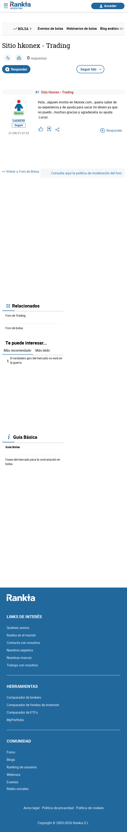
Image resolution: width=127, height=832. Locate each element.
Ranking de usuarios (22, 767)
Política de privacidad (58, 808)
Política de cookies (90, 808)
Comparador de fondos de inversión (33, 705)
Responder (16, 69)
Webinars (13, 774)
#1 (37, 92)
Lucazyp (18, 120)
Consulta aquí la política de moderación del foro (83, 173)
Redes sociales (18, 788)
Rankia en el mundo (21, 635)
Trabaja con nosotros (22, 665)
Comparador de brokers (24, 697)
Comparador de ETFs (22, 712)
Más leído (42, 350)
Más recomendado (17, 350)
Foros (11, 752)
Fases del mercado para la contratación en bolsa (32, 462)
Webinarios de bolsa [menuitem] (81, 28)
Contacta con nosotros (23, 642)
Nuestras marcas (19, 657)
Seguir (18, 125)
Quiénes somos (18, 627)
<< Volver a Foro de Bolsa (20, 171)
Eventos (12, 782)
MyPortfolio (15, 720)
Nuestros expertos (20, 650)
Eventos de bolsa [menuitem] (50, 28)
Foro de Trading (15, 315)
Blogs (11, 759)
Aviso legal (32, 808)
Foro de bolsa (14, 328)
